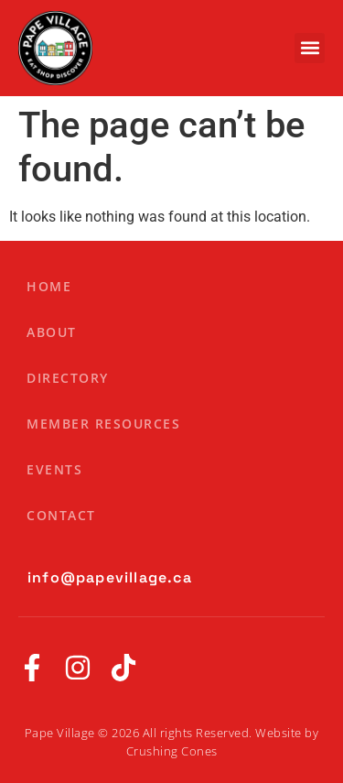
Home (49, 286)
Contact (61, 515)
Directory (68, 377)
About (52, 332)
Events (54, 469)
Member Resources (103, 423)
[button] (310, 48)
